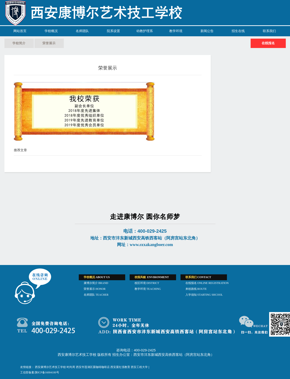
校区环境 (147, 283)
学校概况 (51, 31)
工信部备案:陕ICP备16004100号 (39, 372)
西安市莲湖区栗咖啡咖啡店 (93, 367)
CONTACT (198, 277)
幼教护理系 (144, 31)
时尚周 (71, 367)
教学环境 (175, 31)
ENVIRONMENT (152, 277)
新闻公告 (207, 31)
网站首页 (19, 31)
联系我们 (269, 31)
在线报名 (268, 43)
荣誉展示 (49, 43)
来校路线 (196, 289)
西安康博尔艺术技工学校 (50, 367)
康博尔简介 (96, 283)
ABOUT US (97, 277)
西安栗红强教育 (120, 367)
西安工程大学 (139, 367)
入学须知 (204, 294)
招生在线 (238, 31)
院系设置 (113, 31)
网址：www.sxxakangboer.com (145, 244)
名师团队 (82, 31)
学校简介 (19, 43)
